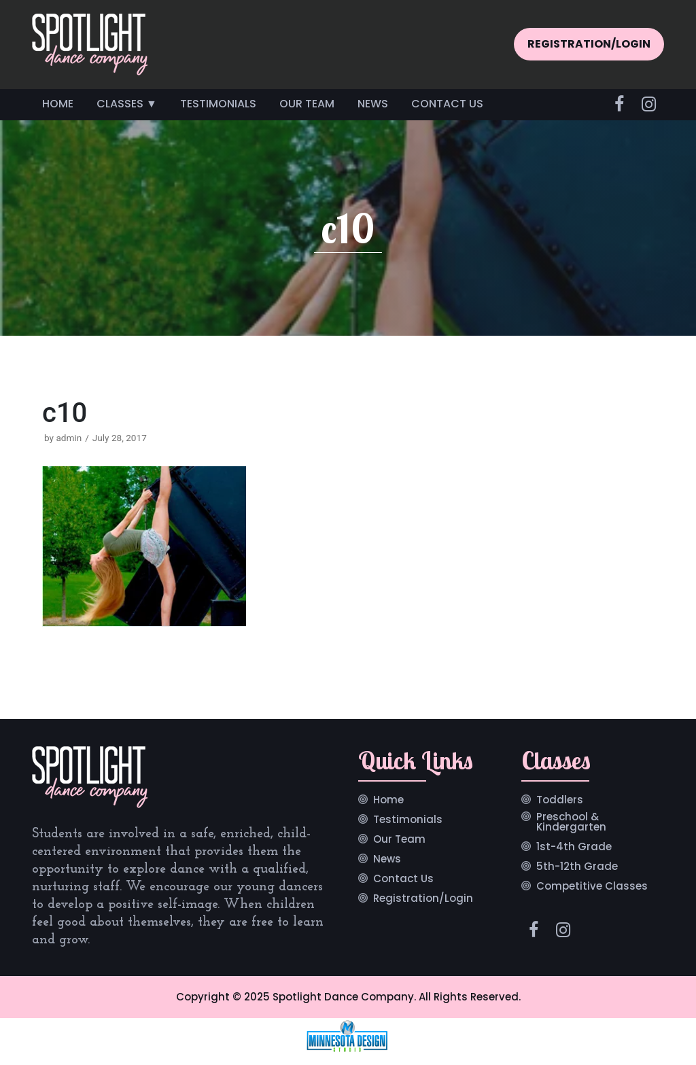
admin (69, 437)
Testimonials (218, 103)
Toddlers (559, 801)
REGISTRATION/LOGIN (588, 44)
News (373, 103)
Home (57, 103)
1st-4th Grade (574, 847)
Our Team (306, 103)
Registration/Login (423, 899)
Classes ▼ (127, 103)
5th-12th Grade (577, 867)
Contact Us (447, 103)
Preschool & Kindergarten (571, 822)
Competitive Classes (592, 887)
